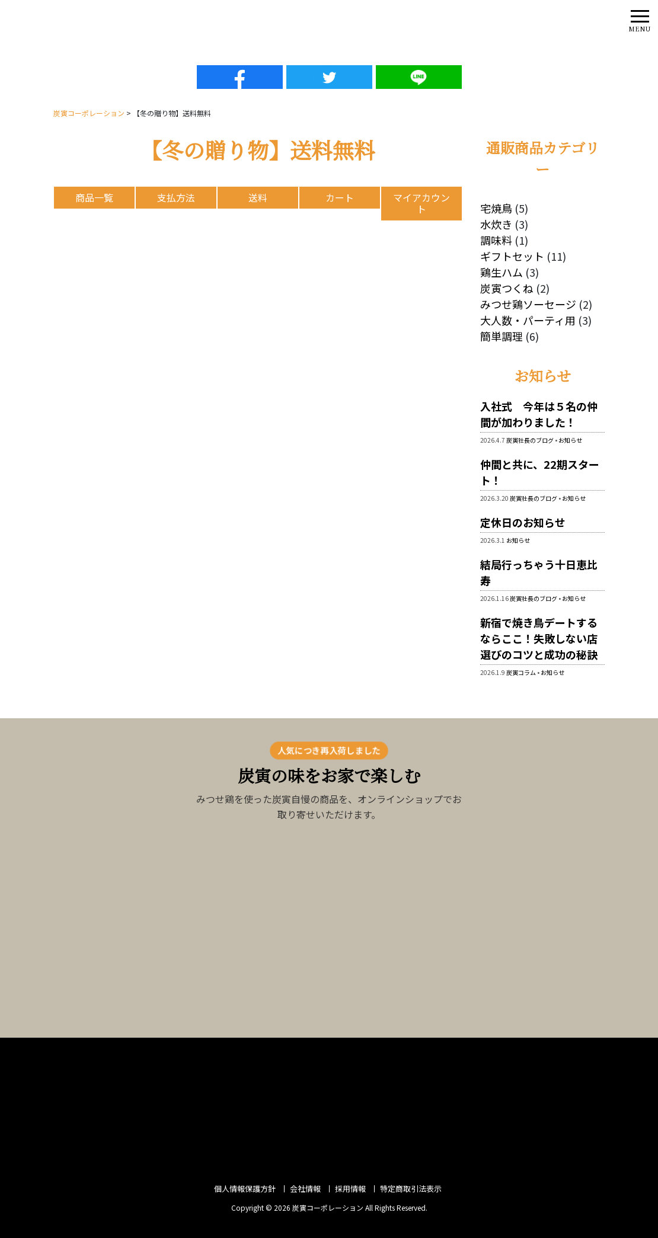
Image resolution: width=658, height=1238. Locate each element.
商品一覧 (94, 197)
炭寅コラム (521, 672)
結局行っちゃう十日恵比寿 (539, 572)
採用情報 (350, 1188)
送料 (257, 197)
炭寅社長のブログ (530, 440)
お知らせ (570, 440)
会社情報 (305, 1188)
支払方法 (176, 197)
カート (339, 197)
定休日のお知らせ (523, 522)
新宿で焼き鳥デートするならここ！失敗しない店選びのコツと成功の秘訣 (539, 638)
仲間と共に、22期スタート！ (539, 472)
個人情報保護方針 (245, 1188)
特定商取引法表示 (411, 1188)
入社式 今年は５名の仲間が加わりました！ (539, 414)
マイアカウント (421, 203)
